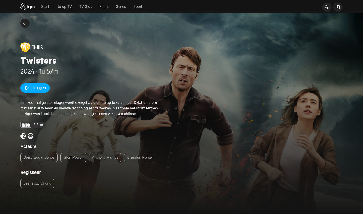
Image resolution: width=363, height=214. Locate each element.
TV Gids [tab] (85, 6)
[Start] (27, 7)
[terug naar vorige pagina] (25, 23)
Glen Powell (73, 157)
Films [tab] (104, 6)
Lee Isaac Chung (37, 183)
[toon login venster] (338, 7)
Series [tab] (121, 6)
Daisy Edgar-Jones (39, 157)
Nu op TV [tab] (64, 6)
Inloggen (35, 88)
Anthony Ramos (105, 157)
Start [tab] (45, 6)
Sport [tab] (137, 6)
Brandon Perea (139, 157)
